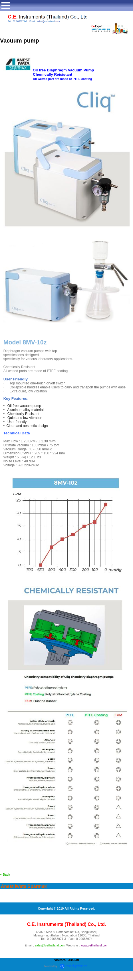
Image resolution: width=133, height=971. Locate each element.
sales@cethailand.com (50, 945)
